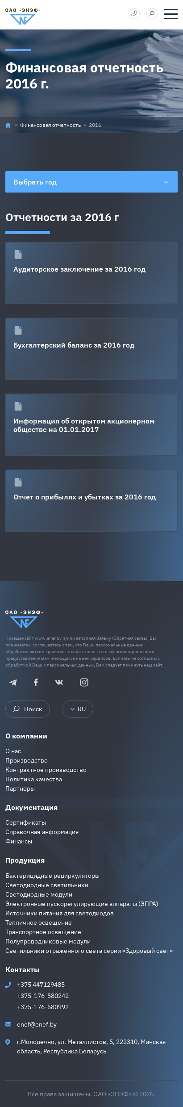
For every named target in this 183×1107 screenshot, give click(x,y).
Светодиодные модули (38, 894)
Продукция (25, 859)
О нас (13, 751)
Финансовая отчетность (50, 125)
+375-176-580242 (43, 996)
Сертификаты (25, 822)
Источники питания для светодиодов (59, 913)
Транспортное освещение (43, 932)
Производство (26, 760)
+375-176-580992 (43, 1007)
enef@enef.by (37, 1024)
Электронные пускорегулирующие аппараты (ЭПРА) (81, 904)
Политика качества (33, 779)
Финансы (18, 841)
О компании (26, 735)
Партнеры (20, 788)
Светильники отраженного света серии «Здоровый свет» (89, 951)
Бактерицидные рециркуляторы (52, 876)
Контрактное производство (46, 770)
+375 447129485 (41, 985)
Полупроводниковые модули (48, 941)
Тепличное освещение (38, 922)
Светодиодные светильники (46, 885)
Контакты (22, 969)
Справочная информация (42, 832)
